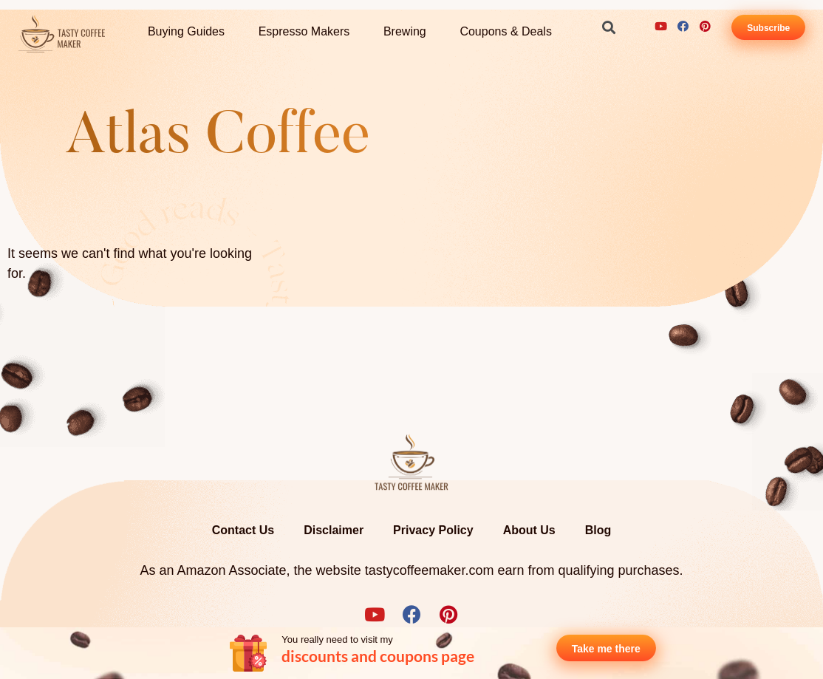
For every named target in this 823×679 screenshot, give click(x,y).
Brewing (404, 31)
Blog (598, 530)
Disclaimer (333, 530)
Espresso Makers (304, 31)
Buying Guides (186, 31)
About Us (529, 530)
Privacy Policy (433, 530)
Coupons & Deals (506, 31)
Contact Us (243, 530)
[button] (609, 27)
